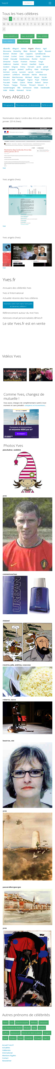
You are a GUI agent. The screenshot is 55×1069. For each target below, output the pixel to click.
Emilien (13, 1038)
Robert (38, 82)
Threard (32, 85)
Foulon (15, 61)
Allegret (15, 48)
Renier (30, 82)
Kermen (6, 72)
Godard (6, 67)
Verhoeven (27, 87)
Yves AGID (37, 41)
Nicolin (44, 77)
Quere (22, 82)
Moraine (6, 77)
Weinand (20, 90)
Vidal (5, 90)
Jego (5, 69)
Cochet (14, 56)
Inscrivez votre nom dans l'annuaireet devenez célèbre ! (18, 305)
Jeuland (20, 69)
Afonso (38, 48)
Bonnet (6, 54)
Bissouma (7, 51)
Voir (4, 168)
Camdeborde (40, 54)
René (5, 1022)
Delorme (46, 56)
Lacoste (22, 72)
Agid (44, 48)
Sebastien (44, 1022)
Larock (30, 72)
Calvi (21, 54)
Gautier (16, 64)
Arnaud (38, 1038)
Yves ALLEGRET (27, 36)
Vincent (41, 85)
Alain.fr (46, 1038)
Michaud (28, 77)
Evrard (42, 59)
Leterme (39, 72)
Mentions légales (9, 1055)
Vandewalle (45, 87)
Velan (36, 87)
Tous (5, 19)
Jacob (39, 67)
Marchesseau (17, 77)
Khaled (27, 1028)
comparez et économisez (35, 405)
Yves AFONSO (23, 41)
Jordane (42, 1028)
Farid (5, 1038)
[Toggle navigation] (50, 3)
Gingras (15, 67)
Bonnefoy (17, 51)
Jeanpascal (15, 1033)
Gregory (47, 1033)
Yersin (28, 90)
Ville (18, 87)
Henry (22, 67)
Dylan (20, 1038)
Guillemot (7, 64)
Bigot (40, 51)
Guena (41, 64)
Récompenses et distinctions (28, 105)
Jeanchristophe (22, 1022)
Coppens (29, 54)
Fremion (33, 61)
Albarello (6, 48)
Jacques (12, 69)
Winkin (11, 90)
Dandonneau (24, 59)
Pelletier (44, 80)
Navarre (6, 80)
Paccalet (6, 82)
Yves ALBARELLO (10, 36)
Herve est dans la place (31, 1033)
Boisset (33, 51)
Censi (21, 56)
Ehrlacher (7, 61)
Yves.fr (5, 3)
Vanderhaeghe (9, 87)
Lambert (6, 74)
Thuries (6, 85)
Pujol (37, 80)
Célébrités (28, 3)
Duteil (38, 56)
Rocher (34, 59)
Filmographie (8, 105)
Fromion (24, 61)
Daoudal (13, 59)
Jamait (45, 67)
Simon (45, 82)
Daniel (5, 59)
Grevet (24, 64)
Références (47, 105)
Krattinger (45, 69)
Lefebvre (16, 74)
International (7, 1053)
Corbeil (6, 56)
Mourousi (43, 74)
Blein (25, 51)
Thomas (23, 85)
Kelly (34, 1028)
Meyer (36, 77)
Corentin (28, 1038)
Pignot (30, 80)
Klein (36, 69)
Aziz (11, 1022)
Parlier (15, 82)
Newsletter (6, 1060)
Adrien (23, 48)
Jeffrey (5, 1033)
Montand (25, 74)
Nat (13, 80)
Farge (41, 61)
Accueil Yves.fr (8, 1045)
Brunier (14, 54)
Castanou (29, 56)
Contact (5, 1058)
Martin (34, 74)
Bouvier (48, 51)
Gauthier (33, 64)
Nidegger (21, 80)
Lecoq (14, 72)
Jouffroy (29, 69)
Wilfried (34, 1022)
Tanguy (15, 85)
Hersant (31, 67)
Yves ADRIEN (42, 36)
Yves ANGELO (8, 41)
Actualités (6, 1047)
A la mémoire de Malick (12, 1028)
